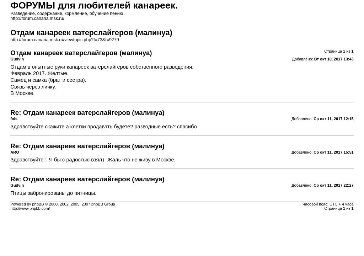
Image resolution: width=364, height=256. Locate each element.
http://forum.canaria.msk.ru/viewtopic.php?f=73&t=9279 (64, 39)
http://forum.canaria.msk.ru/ (37, 18)
